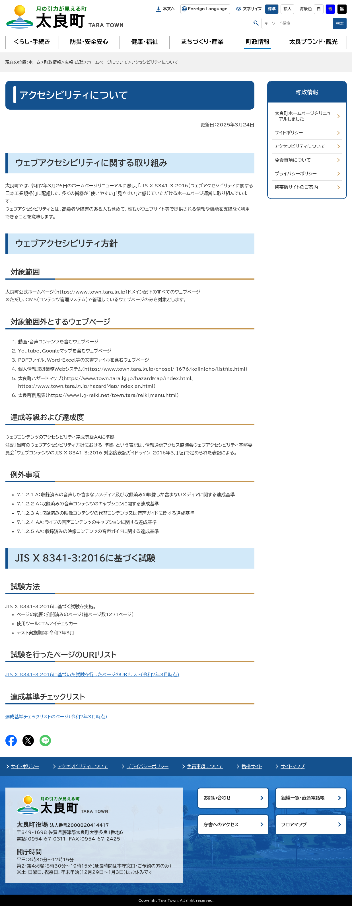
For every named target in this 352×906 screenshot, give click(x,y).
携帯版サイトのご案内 (296, 187)
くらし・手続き (32, 41)
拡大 (287, 9)
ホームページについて (107, 62)
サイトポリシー (289, 132)
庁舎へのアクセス (221, 824)
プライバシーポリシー (296, 173)
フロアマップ (294, 824)
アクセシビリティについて (300, 146)
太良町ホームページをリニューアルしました (303, 116)
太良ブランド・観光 (313, 41)
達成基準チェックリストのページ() (56, 716)
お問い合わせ (217, 798)
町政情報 (257, 41)
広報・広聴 (74, 62)
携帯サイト (252, 766)
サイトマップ (292, 766)
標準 (272, 9)
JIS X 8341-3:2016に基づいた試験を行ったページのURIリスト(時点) (92, 674)
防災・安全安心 (89, 41)
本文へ (169, 9)
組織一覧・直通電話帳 (303, 798)
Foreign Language (207, 9)
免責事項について (293, 160)
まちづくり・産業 (202, 41)
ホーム (34, 62)
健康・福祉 (144, 41)
